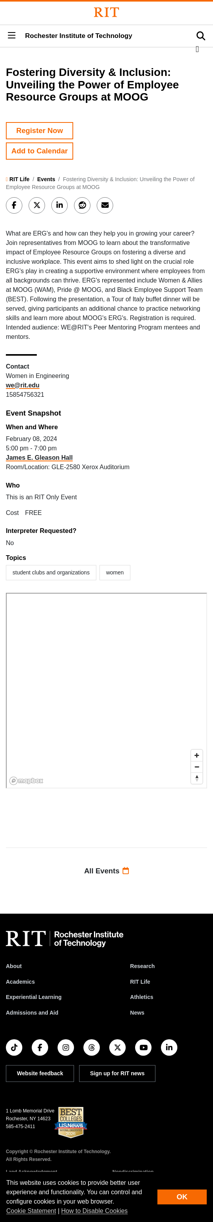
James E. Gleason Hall (39, 457)
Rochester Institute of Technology (78, 36)
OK (182, 1197)
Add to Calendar (39, 151)
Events (46, 179)
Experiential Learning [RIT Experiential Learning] (33, 997)
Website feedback (40, 1073)
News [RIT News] (137, 1013)
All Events (106, 871)
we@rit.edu (23, 385)
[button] (12, 36)
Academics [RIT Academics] (20, 982)
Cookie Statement (31, 1211)
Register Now (39, 130)
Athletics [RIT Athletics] (141, 997)
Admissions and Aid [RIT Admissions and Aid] (32, 1013)
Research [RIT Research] (142, 966)
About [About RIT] (14, 966)
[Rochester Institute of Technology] (106, 12)
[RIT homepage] (64, 939)
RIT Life (19, 179)
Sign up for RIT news (117, 1073)
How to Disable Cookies (94, 1211)
